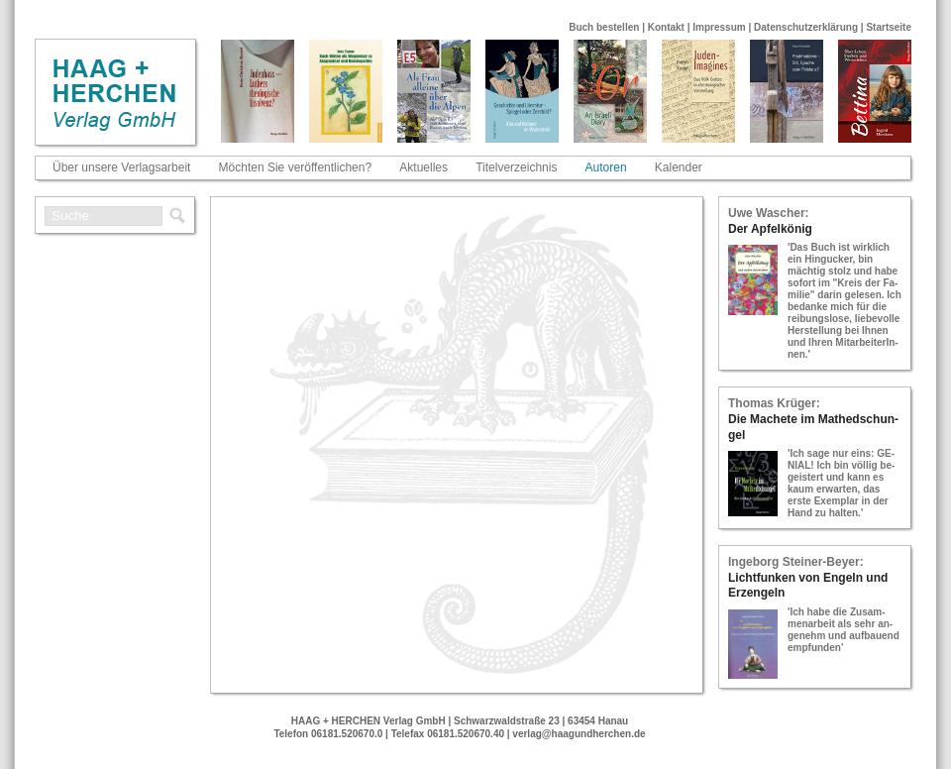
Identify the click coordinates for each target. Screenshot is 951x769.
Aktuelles (423, 167)
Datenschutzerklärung (806, 27)
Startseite (888, 27)
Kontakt (666, 27)
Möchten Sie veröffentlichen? (295, 167)
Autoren (606, 167)
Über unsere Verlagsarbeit (121, 167)
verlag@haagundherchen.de (578, 733)
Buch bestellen (604, 27)
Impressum (718, 27)
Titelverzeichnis (516, 167)
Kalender (678, 167)
